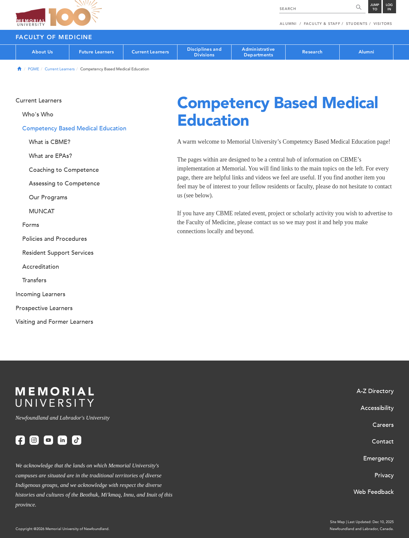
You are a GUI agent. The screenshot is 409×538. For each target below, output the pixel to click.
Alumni (367, 52)
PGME (33, 69)
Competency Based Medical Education (74, 128)
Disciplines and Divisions (204, 52)
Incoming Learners (40, 294)
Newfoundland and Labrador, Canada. (362, 529)
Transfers (34, 280)
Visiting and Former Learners (54, 321)
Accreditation (40, 266)
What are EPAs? (50, 156)
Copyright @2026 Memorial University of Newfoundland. (62, 529)
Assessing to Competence (64, 183)
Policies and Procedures (54, 238)
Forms (30, 225)
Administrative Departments (258, 52)
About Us (42, 52)
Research (312, 52)
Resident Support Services (58, 252)
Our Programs (48, 197)
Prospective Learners (44, 308)
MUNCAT (41, 211)
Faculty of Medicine (54, 37)
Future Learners (96, 52)
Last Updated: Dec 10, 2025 (371, 522)
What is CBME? (49, 142)
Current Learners (150, 52)
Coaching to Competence (64, 169)
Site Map (337, 522)
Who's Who (37, 114)
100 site (75, 13)
